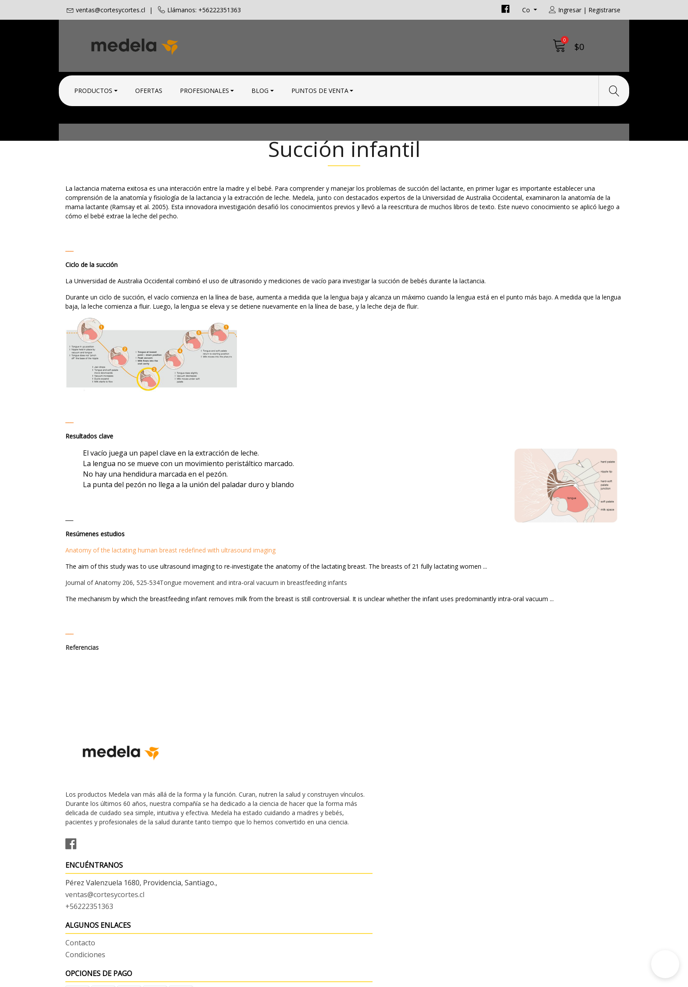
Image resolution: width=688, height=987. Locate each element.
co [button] (527, 10)
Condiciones (371, 812)
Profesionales (204, 89)
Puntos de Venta (319, 89)
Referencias (82, 696)
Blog (260, 89)
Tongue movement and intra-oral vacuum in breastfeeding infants (253, 631)
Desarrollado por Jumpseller (421, 978)
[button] (665, 964)
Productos (93, 89)
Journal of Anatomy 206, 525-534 (112, 631)
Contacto (365, 800)
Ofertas (148, 89)
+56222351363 (232, 834)
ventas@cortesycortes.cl (110, 10)
